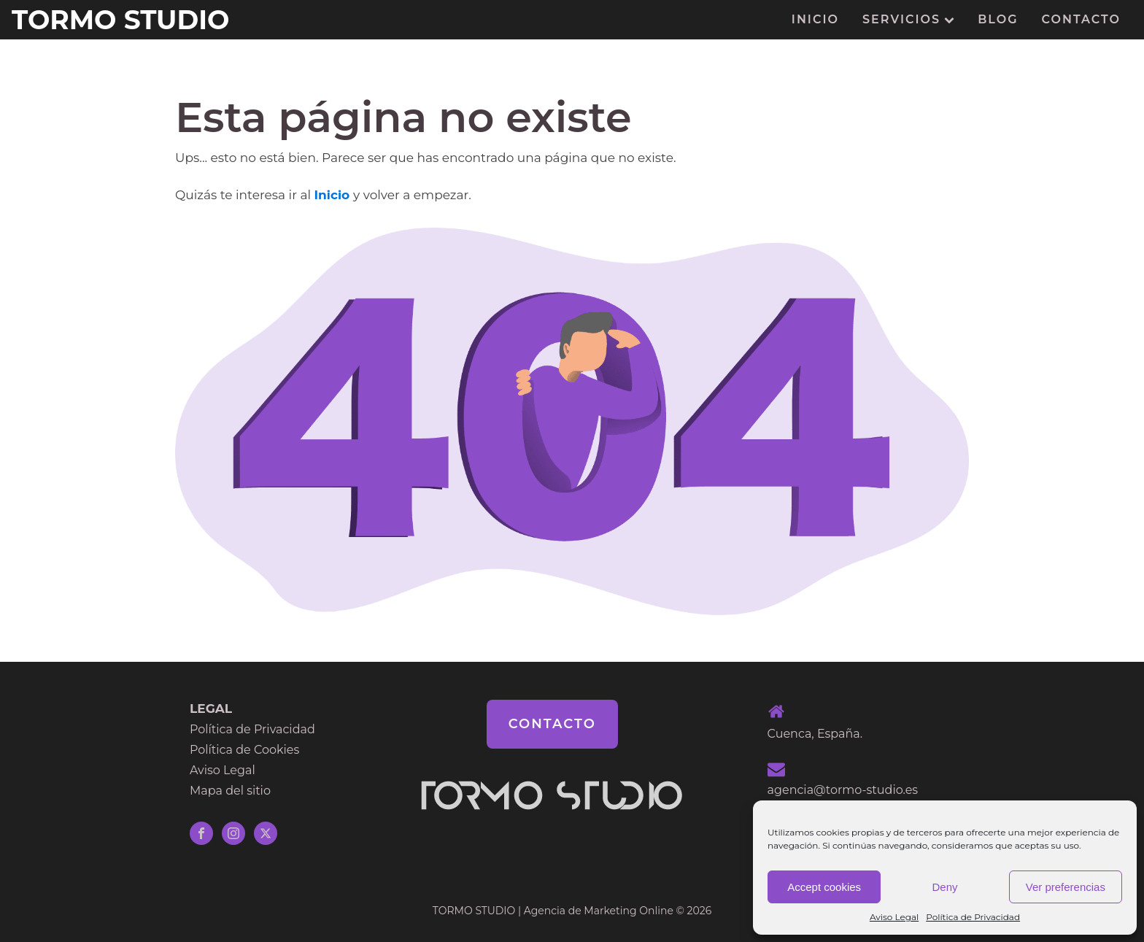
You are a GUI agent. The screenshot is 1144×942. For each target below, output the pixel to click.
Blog (998, 19)
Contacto (1081, 19)
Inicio (815, 19)
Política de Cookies (244, 750)
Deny (944, 887)
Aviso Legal (894, 916)
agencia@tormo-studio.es (843, 790)
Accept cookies (824, 887)
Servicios (908, 19)
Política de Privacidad (973, 916)
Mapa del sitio (230, 791)
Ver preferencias (1065, 887)
